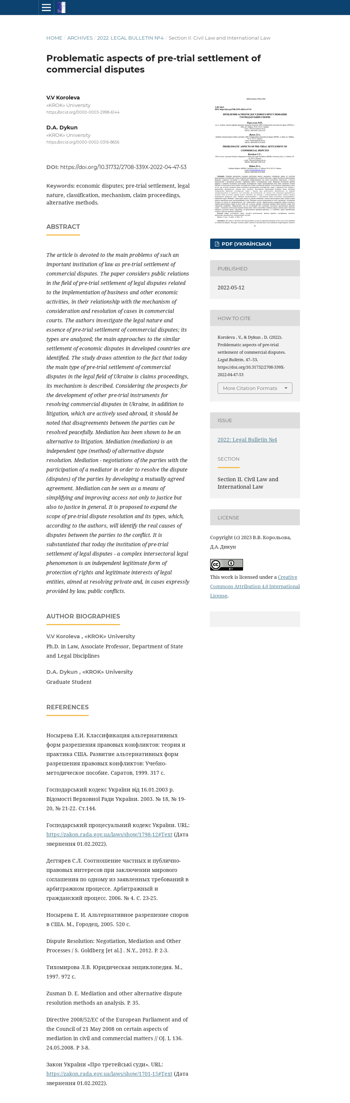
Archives (80, 38)
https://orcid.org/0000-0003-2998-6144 (83, 112)
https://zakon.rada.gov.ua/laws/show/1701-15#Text (109, 1073)
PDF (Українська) (245, 244)
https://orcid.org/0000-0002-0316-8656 (82, 142)
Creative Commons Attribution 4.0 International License (255, 586)
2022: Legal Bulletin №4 (130, 38)
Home (54, 38)
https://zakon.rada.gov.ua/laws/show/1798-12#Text (109, 834)
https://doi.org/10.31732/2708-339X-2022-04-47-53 (123, 167)
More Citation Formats (250, 388)
